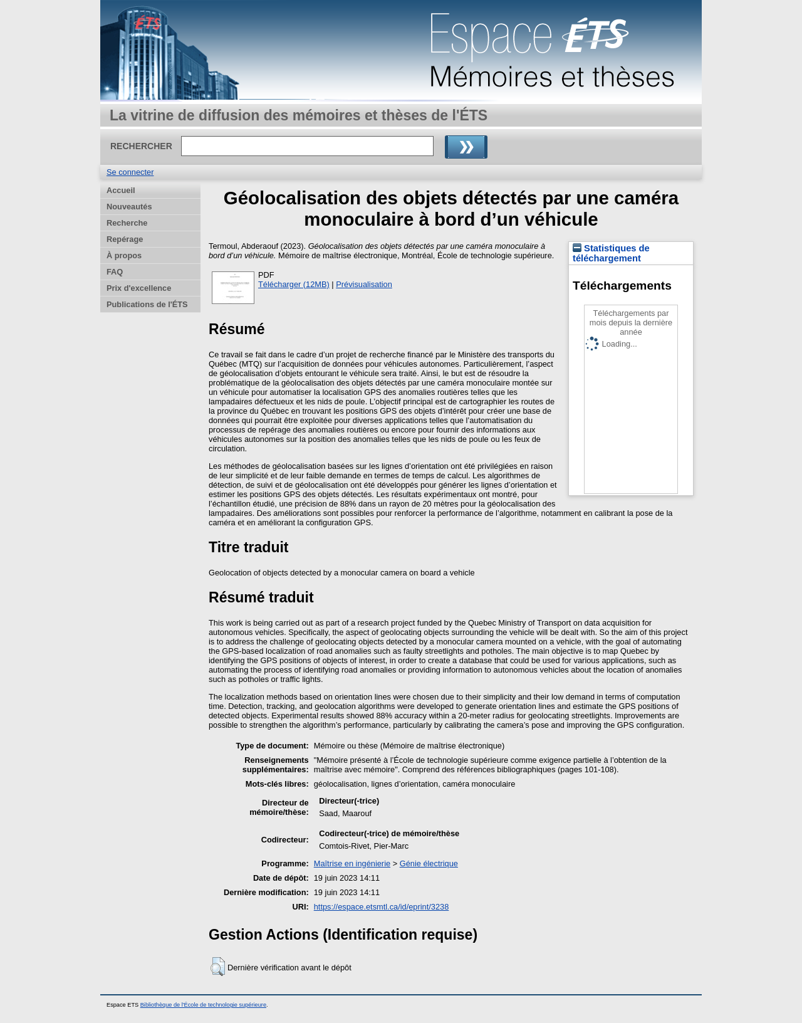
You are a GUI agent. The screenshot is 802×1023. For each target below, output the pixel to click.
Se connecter (130, 172)
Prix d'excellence (139, 288)
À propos (124, 255)
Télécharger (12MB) (294, 284)
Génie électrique (429, 863)
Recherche (127, 223)
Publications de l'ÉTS (147, 304)
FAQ (115, 271)
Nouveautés (129, 206)
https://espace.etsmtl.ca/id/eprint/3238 (381, 906)
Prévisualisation (364, 284)
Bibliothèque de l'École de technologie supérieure (203, 1005)
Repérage (125, 239)
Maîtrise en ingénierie (352, 863)
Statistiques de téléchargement (611, 253)
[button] (218, 966)
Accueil (121, 190)
